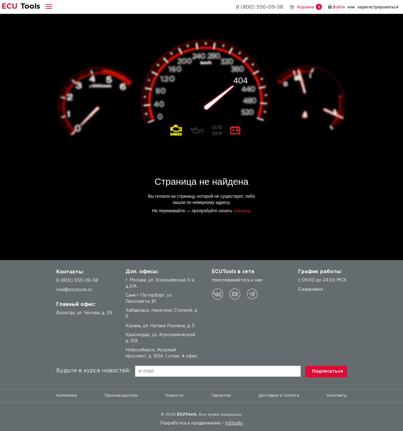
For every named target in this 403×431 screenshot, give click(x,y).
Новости (174, 395)
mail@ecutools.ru (74, 290)
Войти (339, 7)
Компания (66, 395)
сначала (241, 210)
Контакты (337, 395)
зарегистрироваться (378, 7)
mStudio (234, 423)
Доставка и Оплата (279, 395)
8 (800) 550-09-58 (259, 6)
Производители (121, 395)
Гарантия (221, 395)
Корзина (309, 7)
